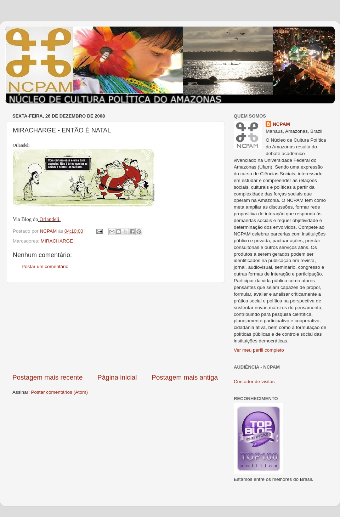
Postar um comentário (45, 266)
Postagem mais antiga (185, 377)
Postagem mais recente (47, 377)
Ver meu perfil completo (259, 350)
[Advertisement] (115, 327)
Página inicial (117, 377)
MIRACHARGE (57, 241)
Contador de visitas (254, 381)
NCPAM (281, 124)
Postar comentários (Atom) (59, 392)
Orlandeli (49, 219)
